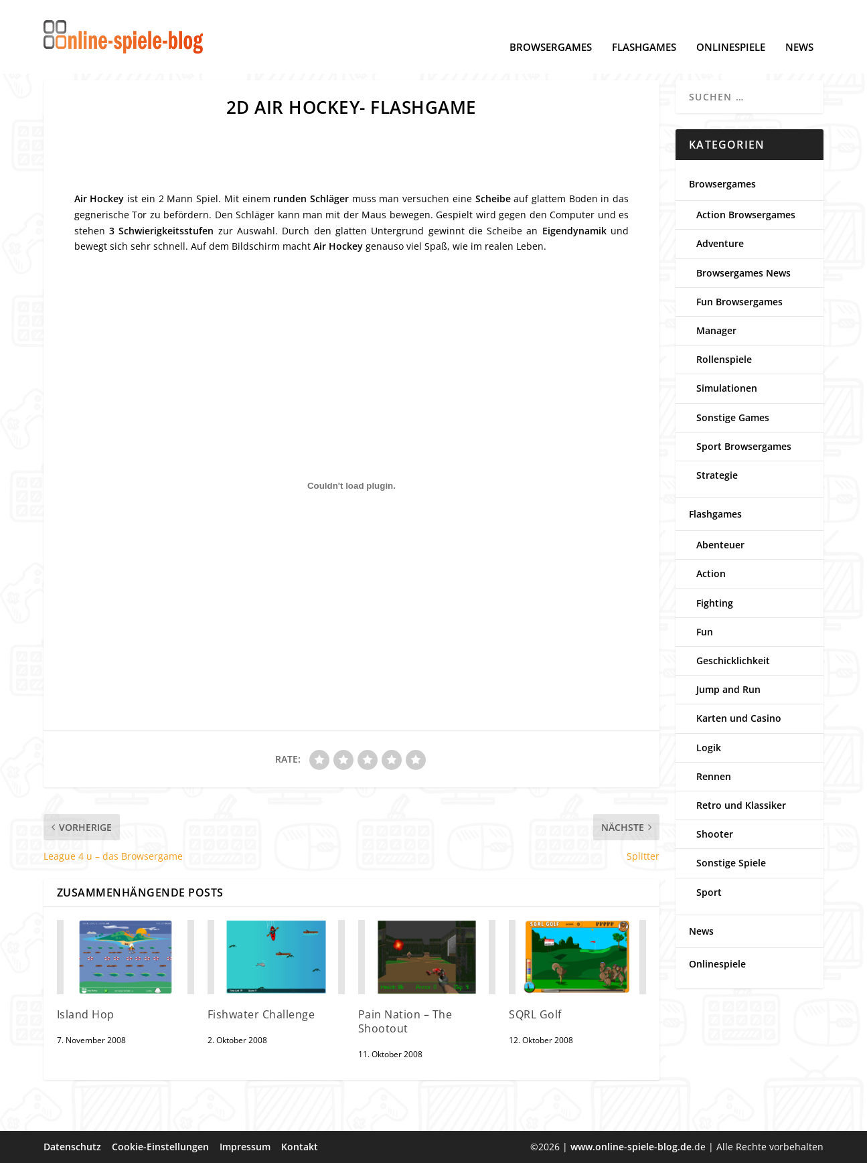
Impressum (245, 1146)
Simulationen (726, 388)
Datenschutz (72, 1146)
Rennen (713, 776)
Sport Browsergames (743, 446)
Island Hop (85, 1014)
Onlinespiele (730, 27)
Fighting (714, 603)
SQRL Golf (535, 1014)
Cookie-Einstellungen (160, 1146)
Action (711, 573)
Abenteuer (720, 544)
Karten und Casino (738, 718)
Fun (704, 631)
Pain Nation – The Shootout (405, 1021)
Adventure (720, 243)
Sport (709, 892)
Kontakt (299, 1146)
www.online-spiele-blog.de (631, 1146)
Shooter (714, 834)
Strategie (717, 475)
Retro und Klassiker (741, 805)
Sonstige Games (732, 417)
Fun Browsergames (739, 301)
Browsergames (550, 27)
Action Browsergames (745, 214)
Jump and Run (728, 689)
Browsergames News (743, 272)
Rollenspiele (724, 359)
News (799, 27)
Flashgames (644, 27)
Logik (708, 747)
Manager (716, 330)
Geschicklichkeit (733, 660)
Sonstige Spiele (731, 862)
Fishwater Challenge (261, 1014)
